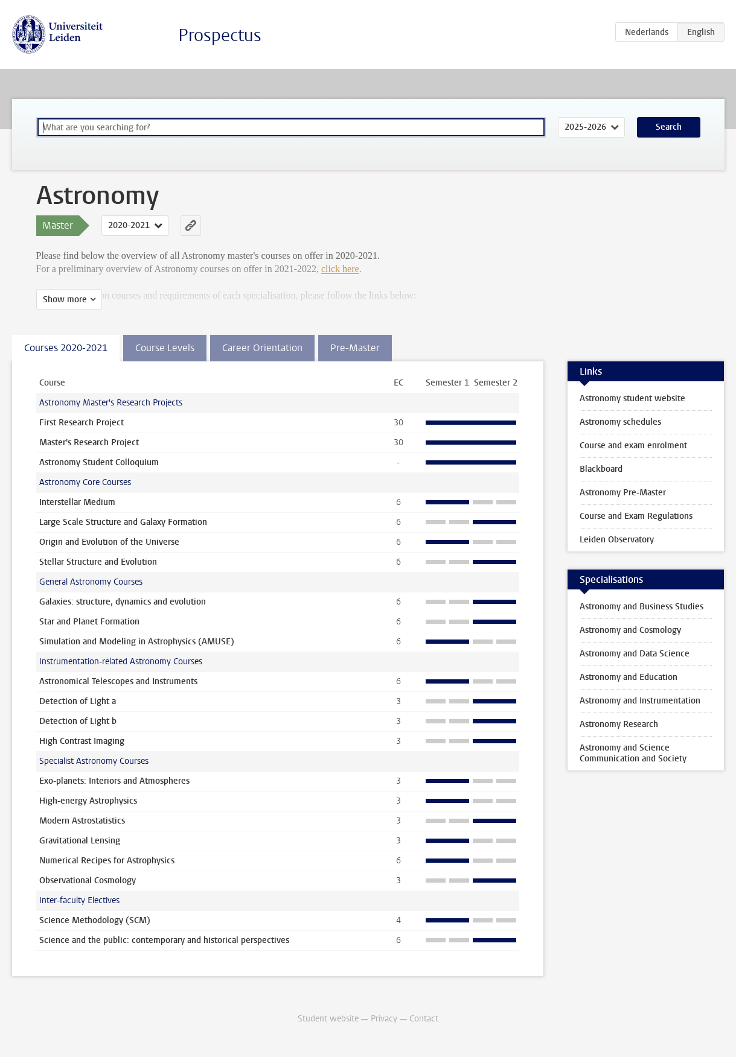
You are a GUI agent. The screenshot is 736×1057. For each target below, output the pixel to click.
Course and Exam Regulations (636, 516)
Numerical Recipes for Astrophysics (106, 860)
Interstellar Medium (77, 502)
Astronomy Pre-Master (623, 492)
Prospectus (219, 35)
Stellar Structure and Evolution (98, 562)
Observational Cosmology (87, 880)
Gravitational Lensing (79, 840)
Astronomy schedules (620, 422)
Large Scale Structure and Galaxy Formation (123, 522)
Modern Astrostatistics (82, 821)
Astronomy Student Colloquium (99, 462)
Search (669, 127)
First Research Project (81, 422)
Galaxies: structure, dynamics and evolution (122, 602)
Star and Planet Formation (89, 621)
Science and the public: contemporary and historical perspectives (164, 940)
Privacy (384, 1018)
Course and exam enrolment (633, 445)
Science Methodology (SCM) (94, 920)
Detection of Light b (78, 721)
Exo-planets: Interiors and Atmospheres (114, 781)
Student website (328, 1018)
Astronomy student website (632, 398)
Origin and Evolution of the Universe (109, 542)
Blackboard (601, 469)
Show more (65, 299)
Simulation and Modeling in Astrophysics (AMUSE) (136, 641)
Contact (423, 1018)
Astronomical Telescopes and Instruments (118, 681)
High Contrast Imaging (81, 741)
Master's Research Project (89, 442)
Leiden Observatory (617, 539)
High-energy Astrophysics (88, 801)
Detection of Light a (77, 701)
